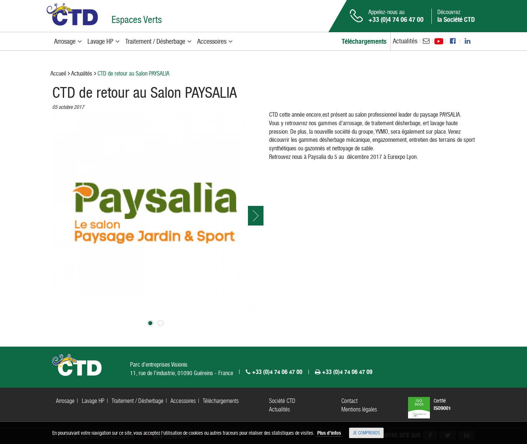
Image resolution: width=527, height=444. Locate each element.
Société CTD (282, 400)
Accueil (58, 73)
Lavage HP (93, 400)
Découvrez (456, 16)
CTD (72, 14)
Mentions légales (359, 409)
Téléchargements (221, 400)
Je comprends (366, 432)
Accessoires (183, 400)
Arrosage (65, 400)
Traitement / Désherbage (137, 400)
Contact (349, 400)
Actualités (405, 41)
